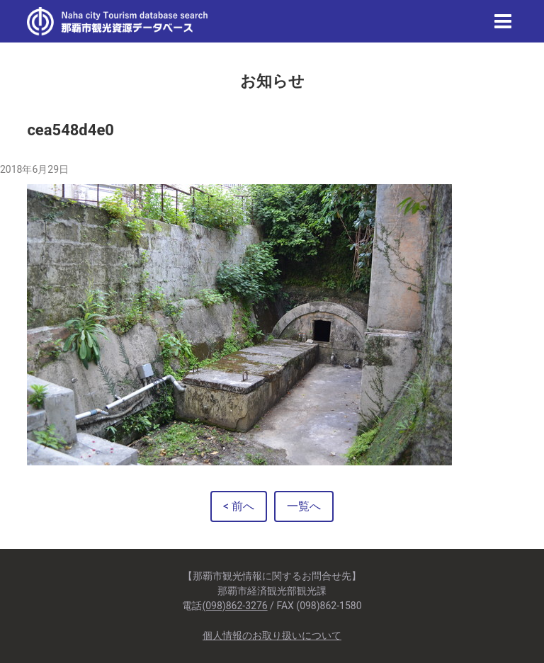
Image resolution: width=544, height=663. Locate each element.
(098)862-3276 (234, 605)
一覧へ (304, 506)
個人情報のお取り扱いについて (272, 635)
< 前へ (238, 506)
